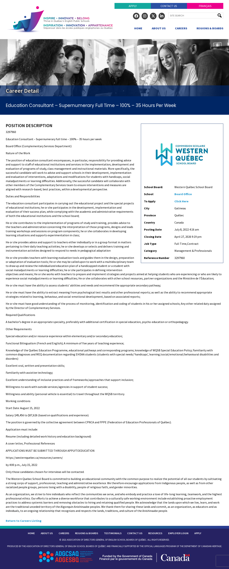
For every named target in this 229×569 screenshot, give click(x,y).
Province (150, 215)
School (148, 194)
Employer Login (178, 533)
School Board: (153, 187)
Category (150, 250)
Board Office (183, 194)
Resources (155, 533)
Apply (133, 6)
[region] (114, 67)
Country (149, 222)
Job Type (150, 243)
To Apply (149, 201)
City (146, 208)
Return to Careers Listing (23, 521)
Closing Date (152, 236)
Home (138, 28)
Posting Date (153, 229)
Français (205, 6)
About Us (159, 28)
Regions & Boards (210, 28)
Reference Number (156, 258)
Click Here (181, 201)
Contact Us (169, 6)
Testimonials (113, 533)
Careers (181, 28)
